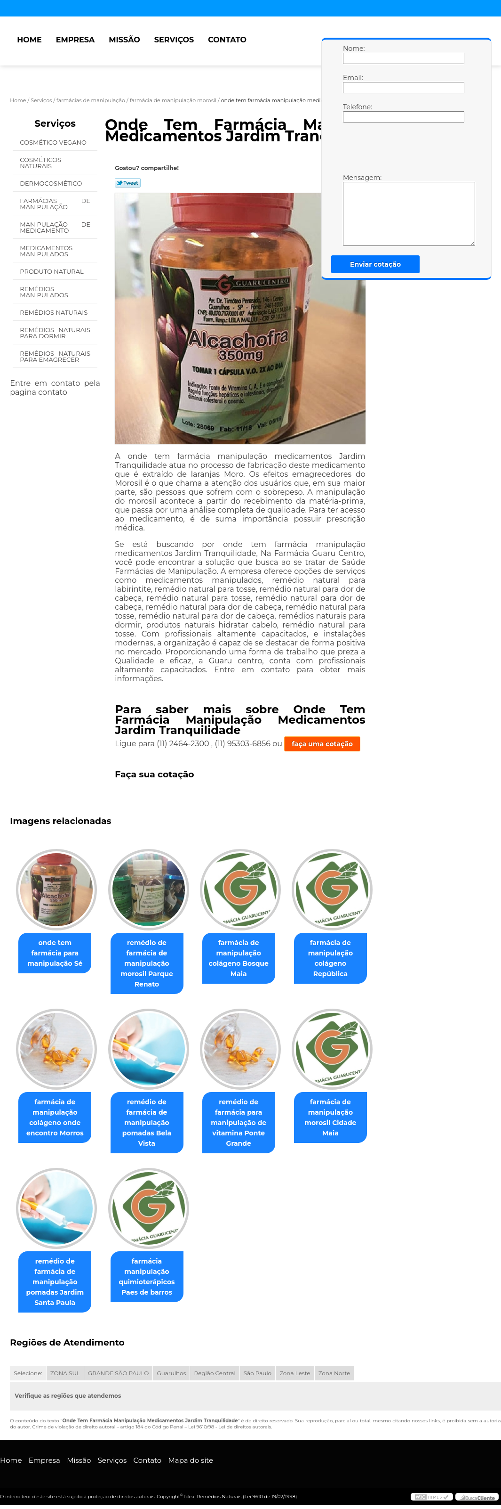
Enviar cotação (375, 264)
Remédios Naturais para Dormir (55, 333)
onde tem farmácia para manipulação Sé (56, 953)
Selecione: (28, 1374)
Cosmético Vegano (54, 142)
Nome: (352, 54)
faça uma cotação (322, 744)
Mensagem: (352, 209)
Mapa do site (190, 1461)
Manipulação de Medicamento (55, 227)
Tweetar (128, 183)
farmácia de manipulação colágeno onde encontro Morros (57, 1118)
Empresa (75, 39)
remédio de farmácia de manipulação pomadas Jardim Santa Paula (57, 1283)
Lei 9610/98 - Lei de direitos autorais (229, 1428)
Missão (124, 39)
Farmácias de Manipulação (55, 204)
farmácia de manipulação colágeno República (343, 958)
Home (29, 39)
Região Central (214, 1374)
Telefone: (352, 112)
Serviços (174, 39)
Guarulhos (171, 1374)
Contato (227, 39)
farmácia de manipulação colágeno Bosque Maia (248, 958)
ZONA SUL (65, 1374)
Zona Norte (334, 1374)
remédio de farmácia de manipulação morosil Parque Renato (152, 963)
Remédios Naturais (54, 312)
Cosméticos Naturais (40, 163)
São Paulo (257, 1374)
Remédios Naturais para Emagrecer (55, 356)
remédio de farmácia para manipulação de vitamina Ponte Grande (248, 1123)
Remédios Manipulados (45, 292)
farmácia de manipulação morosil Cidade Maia (343, 1118)
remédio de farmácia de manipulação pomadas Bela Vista (152, 1123)
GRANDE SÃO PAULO (118, 1374)
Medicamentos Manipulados (46, 251)
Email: (352, 83)
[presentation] (402, 150)
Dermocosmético (51, 183)
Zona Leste (294, 1374)
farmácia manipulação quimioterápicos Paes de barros (152, 1277)
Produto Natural (52, 271)
